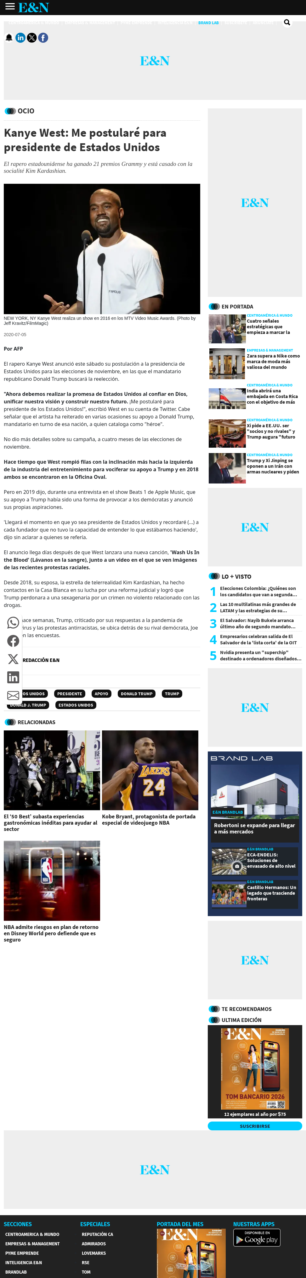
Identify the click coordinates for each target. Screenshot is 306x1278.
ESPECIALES (95, 1224)
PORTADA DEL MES (180, 1224)
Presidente (69, 693)
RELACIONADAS (36, 722)
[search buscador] (287, 23)
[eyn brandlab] (242, 759)
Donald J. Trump (28, 705)
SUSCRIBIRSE (255, 1126)
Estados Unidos (27, 693)
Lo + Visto (237, 576)
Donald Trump (136, 693)
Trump (172, 693)
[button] (13, 622)
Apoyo (101, 693)
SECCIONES (18, 1224)
